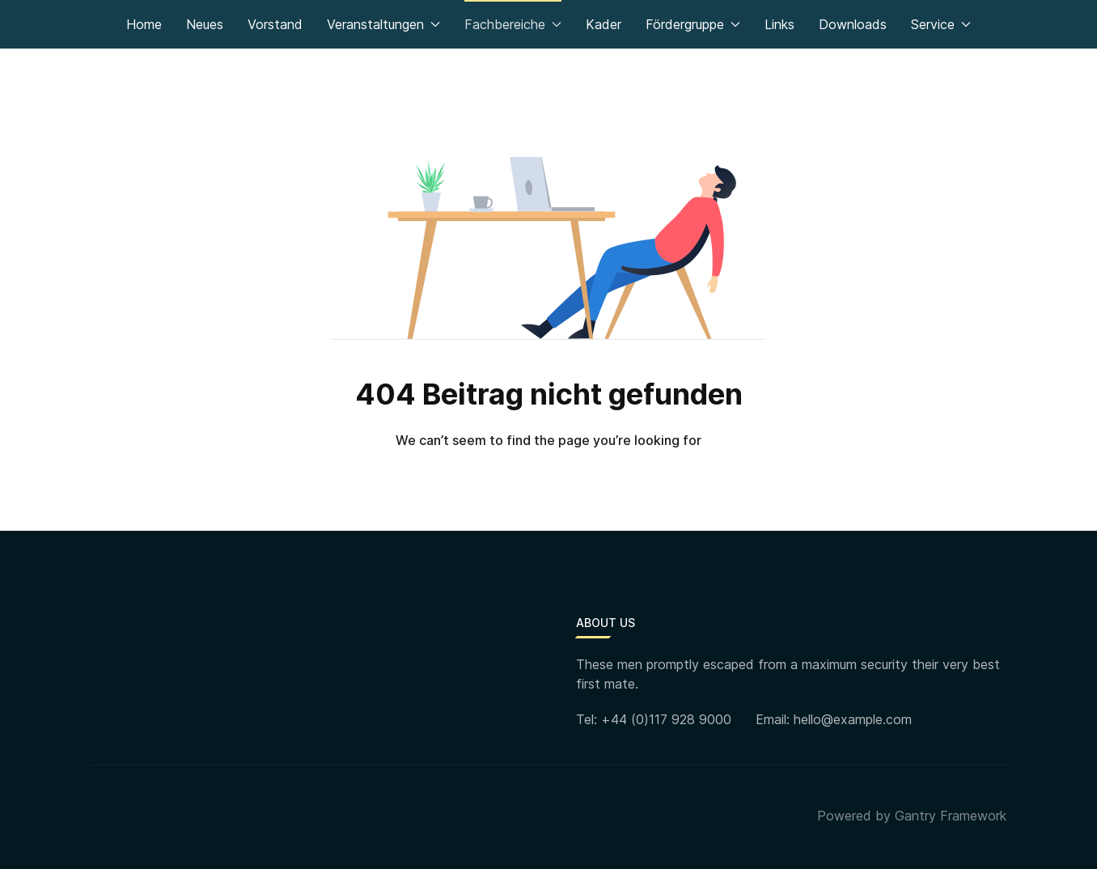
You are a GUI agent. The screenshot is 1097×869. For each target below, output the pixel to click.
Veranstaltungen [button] (383, 24)
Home (144, 24)
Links (779, 24)
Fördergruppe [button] (693, 24)
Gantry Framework (950, 816)
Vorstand (275, 24)
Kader (603, 24)
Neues (204, 24)
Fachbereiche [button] (512, 24)
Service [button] (941, 24)
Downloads (853, 24)
